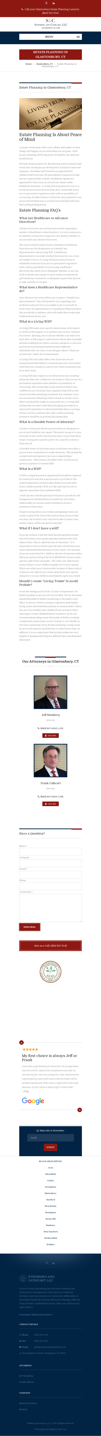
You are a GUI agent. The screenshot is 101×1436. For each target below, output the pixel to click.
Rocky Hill (50, 1219)
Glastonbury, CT (44, 64)
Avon (50, 1168)
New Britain (50, 1206)
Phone (22, 880)
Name (23, 846)
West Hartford (51, 1232)
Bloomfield (50, 1174)
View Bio (50, 735)
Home (29, 64)
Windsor (50, 1244)
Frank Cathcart (26, 1382)
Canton (50, 1180)
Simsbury (50, 1225)
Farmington (50, 1187)
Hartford (50, 1200)
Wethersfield (50, 1238)
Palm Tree (62, 1429)
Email (23, 869)
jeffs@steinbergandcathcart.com (50, 1347)
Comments (26, 891)
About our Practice (28, 1403)
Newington (50, 1212)
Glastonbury (50, 1193)
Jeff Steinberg (26, 1376)
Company (24, 857)
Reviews (23, 1409)
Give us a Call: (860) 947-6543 (50, 945)
